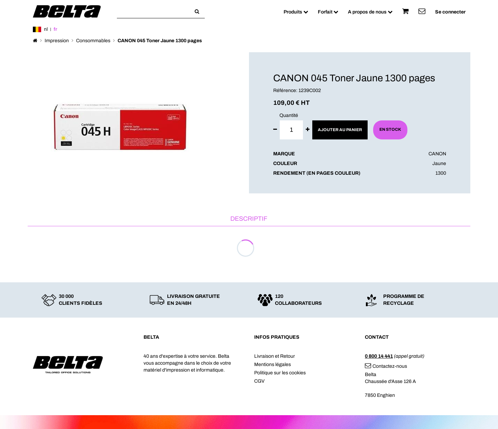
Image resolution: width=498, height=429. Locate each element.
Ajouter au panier (340, 129)
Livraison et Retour (274, 356)
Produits (296, 12)
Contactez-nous (386, 366)
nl (46, 29)
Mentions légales (272, 364)
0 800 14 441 (379, 356)
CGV (259, 381)
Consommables (93, 40)
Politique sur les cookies (280, 372)
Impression (57, 40)
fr (55, 29)
